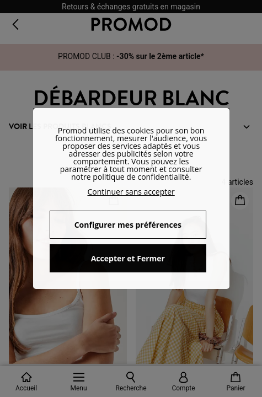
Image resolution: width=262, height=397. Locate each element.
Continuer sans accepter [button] (130, 191)
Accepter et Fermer (128, 258)
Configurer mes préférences (127, 224)
